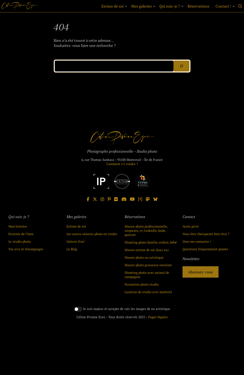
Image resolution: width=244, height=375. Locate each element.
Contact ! (223, 6)
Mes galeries (141, 6)
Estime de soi (112, 6)
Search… (62, 57)
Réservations (198, 6)
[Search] (181, 66)
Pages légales (158, 317)
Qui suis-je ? (169, 6)
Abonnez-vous (200, 271)
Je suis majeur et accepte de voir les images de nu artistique (126, 309)
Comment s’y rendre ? (122, 164)
